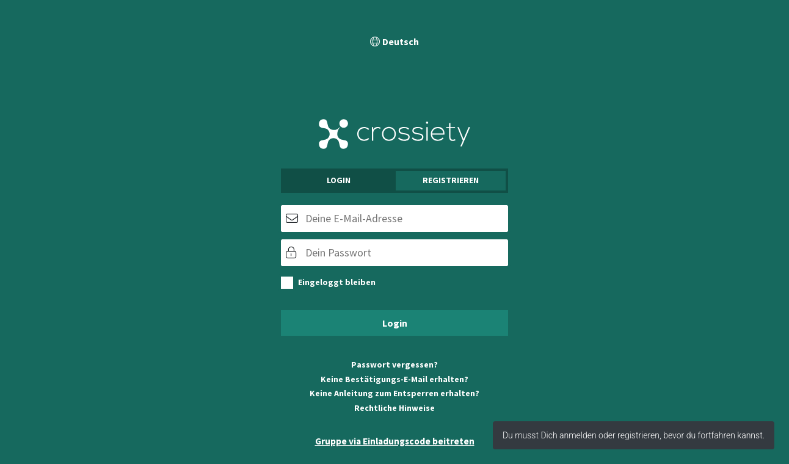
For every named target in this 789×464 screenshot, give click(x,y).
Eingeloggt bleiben (337, 282)
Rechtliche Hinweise (394, 407)
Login (339, 180)
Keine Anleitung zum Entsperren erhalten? (394, 393)
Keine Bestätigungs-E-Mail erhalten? (394, 379)
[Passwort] (394, 253)
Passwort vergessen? (394, 364)
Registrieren (451, 180)
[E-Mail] (394, 218)
